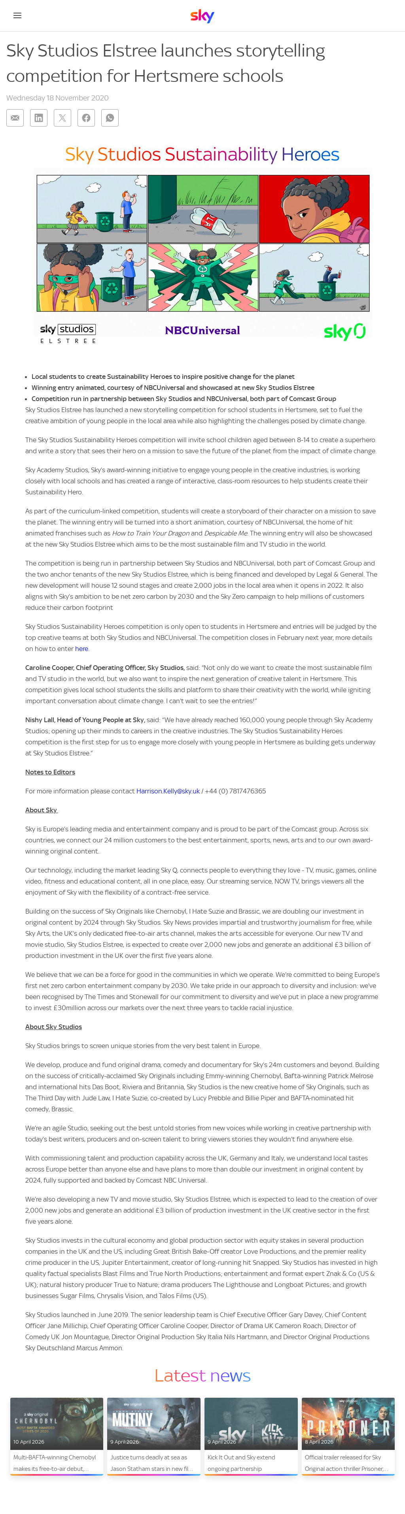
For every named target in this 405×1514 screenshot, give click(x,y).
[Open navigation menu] (17, 15)
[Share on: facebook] (86, 118)
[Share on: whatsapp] (110, 118)
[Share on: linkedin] (38, 118)
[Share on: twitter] (62, 118)
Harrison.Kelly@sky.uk (168, 791)
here (81, 649)
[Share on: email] (15, 118)
